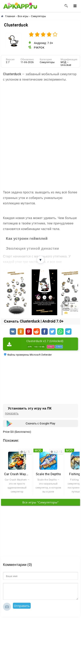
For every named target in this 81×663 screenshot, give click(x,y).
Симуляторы (47, 62)
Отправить (22, 606)
